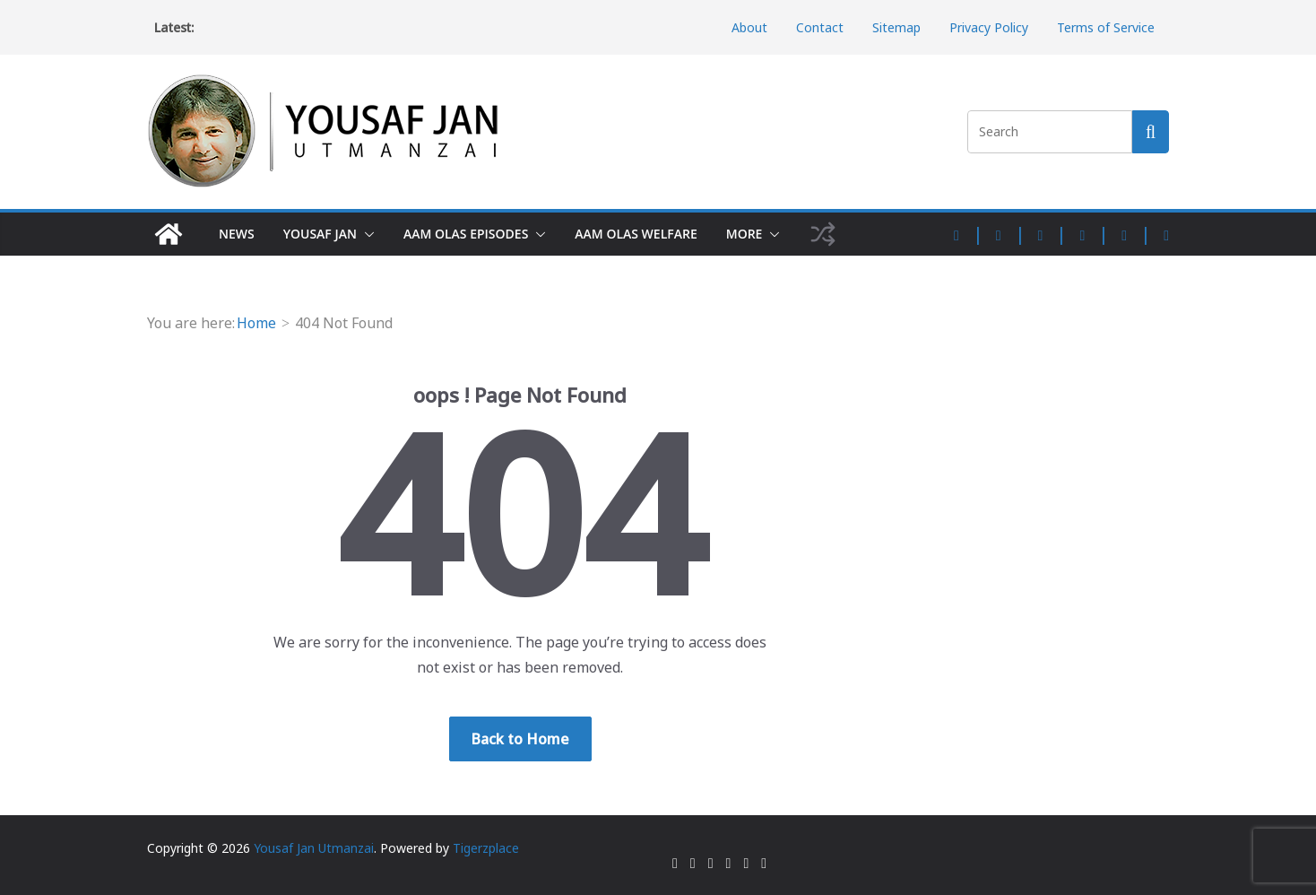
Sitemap (896, 27)
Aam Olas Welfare (636, 233)
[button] (366, 234)
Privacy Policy (988, 27)
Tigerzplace (486, 847)
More (744, 233)
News (237, 233)
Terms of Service (1106, 27)
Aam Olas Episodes (465, 233)
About (749, 27)
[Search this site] (1150, 131)
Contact (820, 27)
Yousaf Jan (320, 233)
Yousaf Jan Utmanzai (314, 847)
